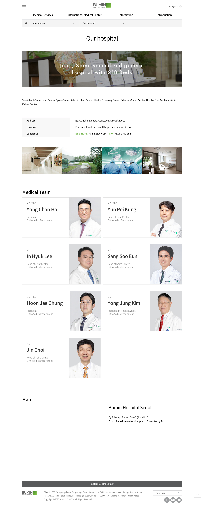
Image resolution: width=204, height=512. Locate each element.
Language (173, 6)
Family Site (160, 493)
